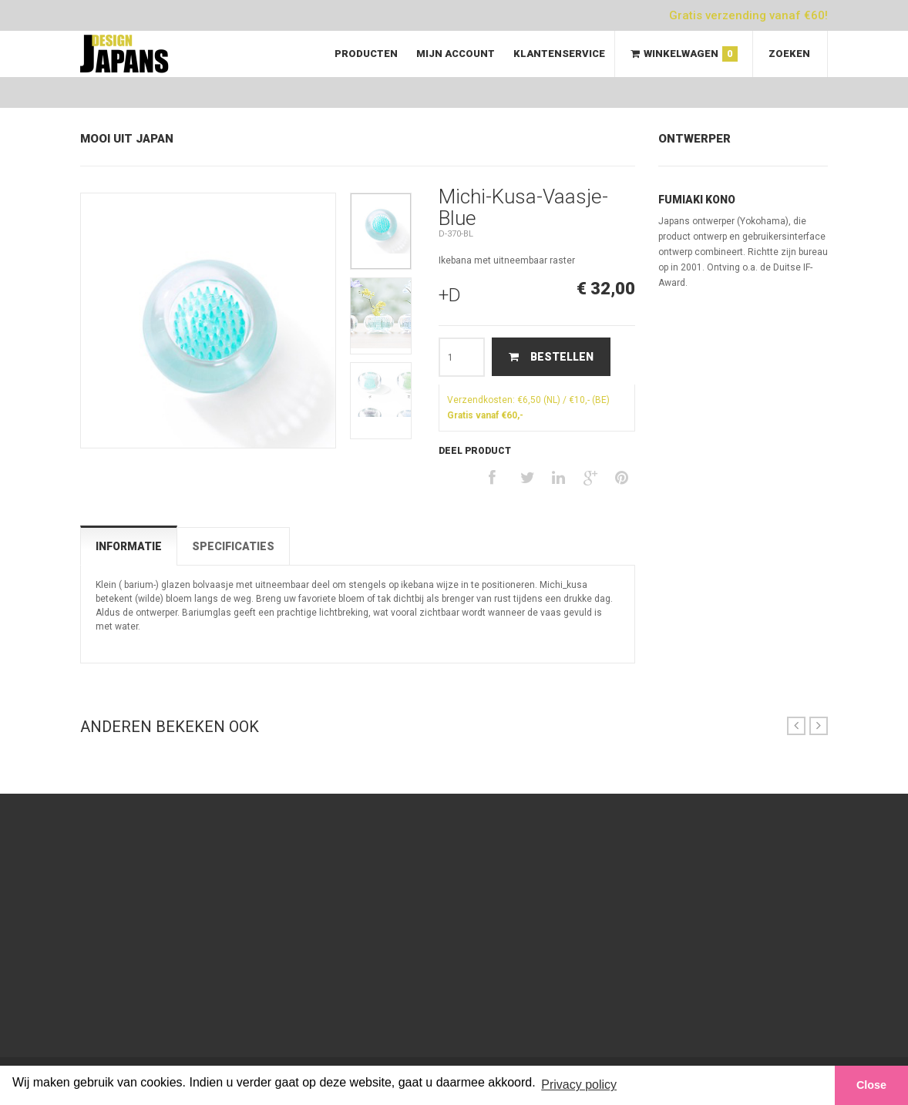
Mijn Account (455, 53)
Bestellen (549, 357)
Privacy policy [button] (579, 1084)
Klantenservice (559, 53)
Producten (366, 53)
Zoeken (789, 53)
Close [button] (871, 1085)
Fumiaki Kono (696, 199)
